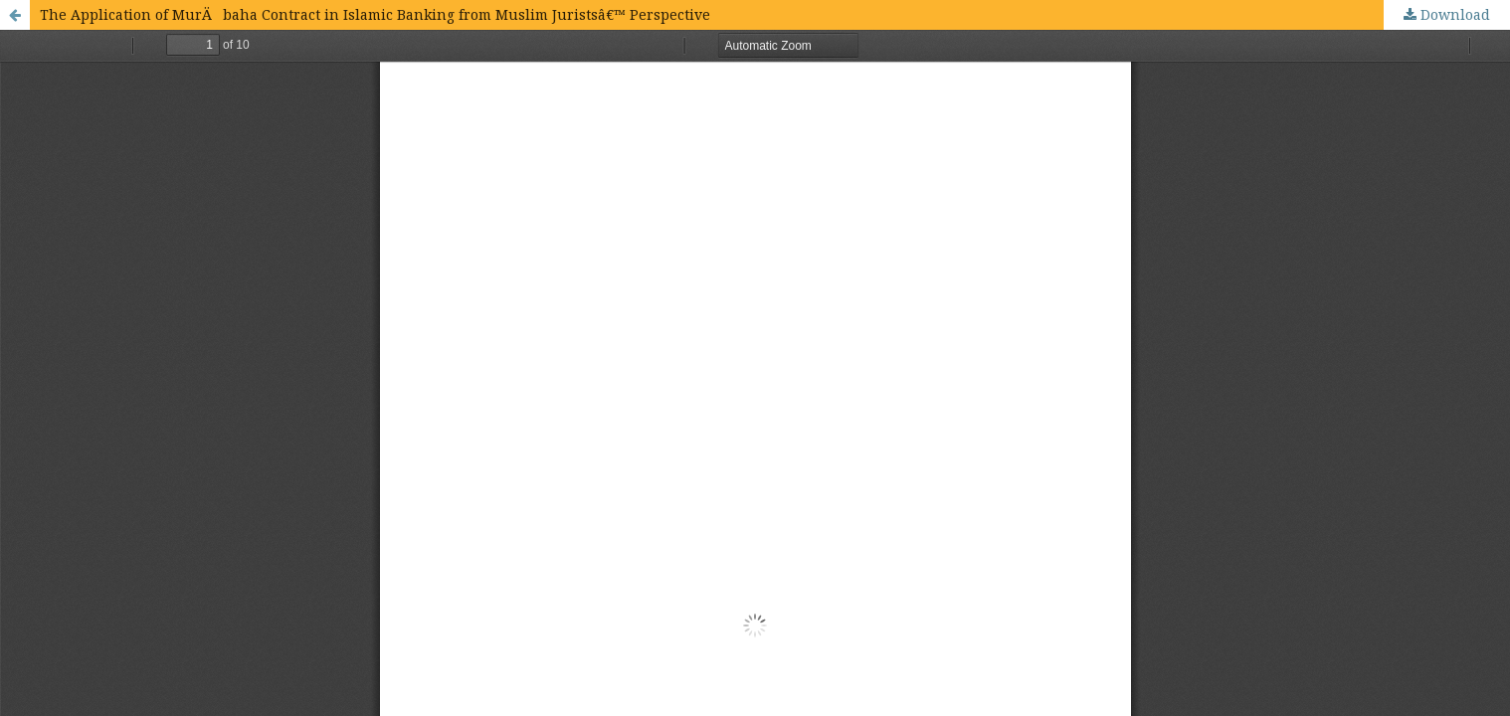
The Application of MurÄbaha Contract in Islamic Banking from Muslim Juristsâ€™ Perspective (375, 14)
